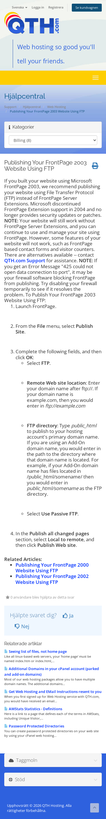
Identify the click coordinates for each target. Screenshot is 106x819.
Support (10, 107)
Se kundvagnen (86, 7)
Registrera (55, 7)
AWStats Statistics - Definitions (33, 708)
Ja (68, 615)
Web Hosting (56, 107)
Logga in (38, 7)
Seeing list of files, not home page (35, 651)
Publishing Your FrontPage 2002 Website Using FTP (52, 579)
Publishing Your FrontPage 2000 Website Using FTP (52, 568)
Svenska (19, 7)
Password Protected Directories (34, 726)
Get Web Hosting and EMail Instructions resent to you (52, 691)
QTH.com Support (24, 260)
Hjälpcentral (32, 107)
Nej (22, 626)
